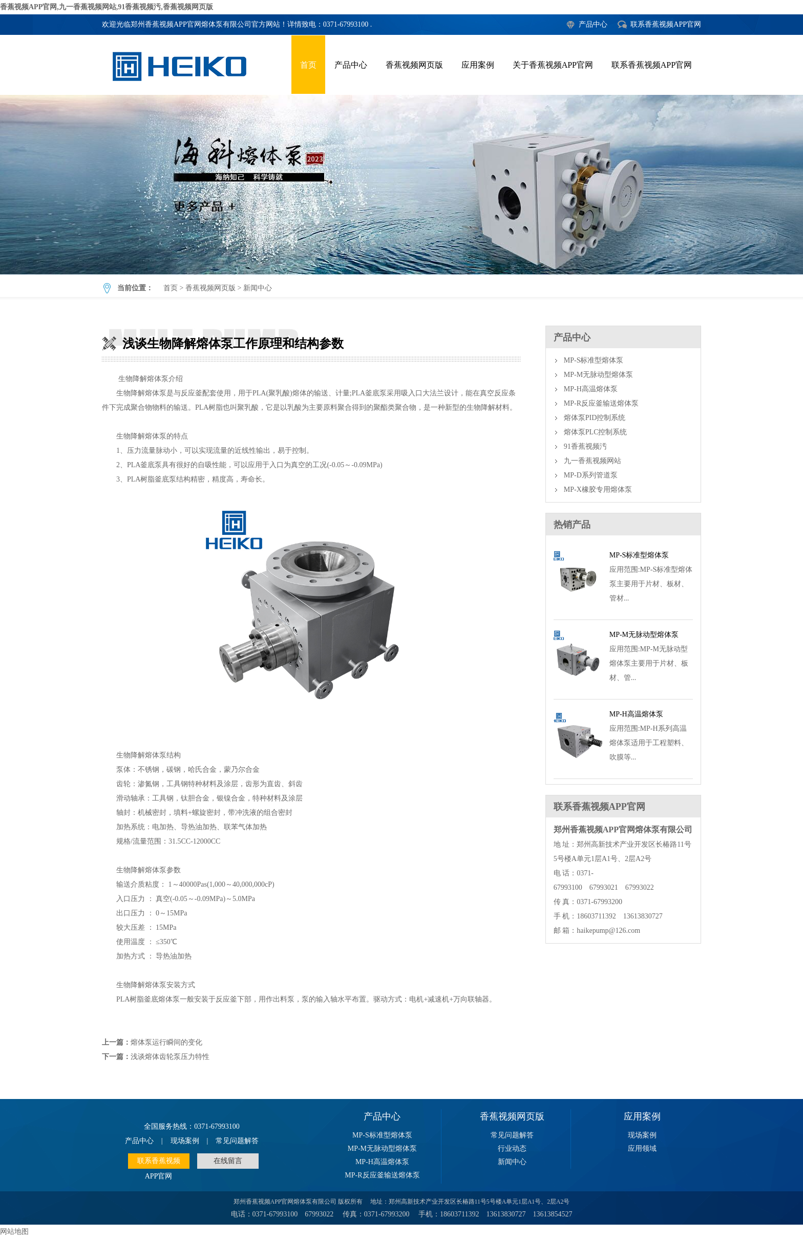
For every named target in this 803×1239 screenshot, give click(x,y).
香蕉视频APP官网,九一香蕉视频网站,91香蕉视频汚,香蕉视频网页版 (106, 7)
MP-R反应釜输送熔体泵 (601, 403)
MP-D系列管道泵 (591, 475)
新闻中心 (257, 288)
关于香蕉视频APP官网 (553, 65)
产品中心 (593, 24)
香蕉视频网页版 (414, 65)
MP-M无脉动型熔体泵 (598, 374)
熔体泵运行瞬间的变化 (166, 1042)
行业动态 (512, 1148)
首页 (308, 65)
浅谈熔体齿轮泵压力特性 (170, 1057)
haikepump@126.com (608, 930)
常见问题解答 (237, 1141)
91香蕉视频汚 (585, 446)
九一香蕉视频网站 (592, 461)
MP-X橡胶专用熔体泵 (598, 489)
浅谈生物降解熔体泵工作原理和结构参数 (401, 184)
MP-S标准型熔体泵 (594, 360)
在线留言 (228, 1161)
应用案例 (477, 65)
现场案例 (185, 1141)
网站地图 (14, 1231)
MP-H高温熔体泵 (591, 389)
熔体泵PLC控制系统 (595, 432)
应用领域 (642, 1148)
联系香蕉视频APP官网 (665, 24)
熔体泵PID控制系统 (595, 418)
